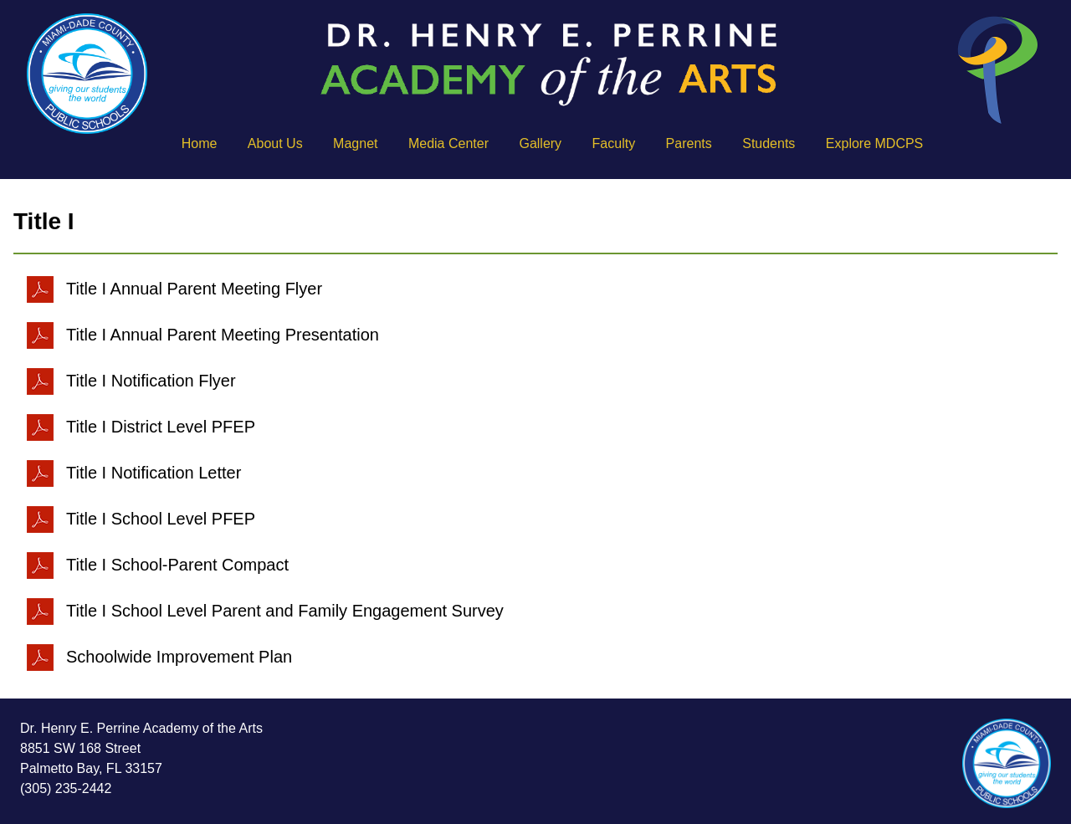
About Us (275, 143)
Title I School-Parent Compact (158, 564)
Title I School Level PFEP (141, 518)
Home (200, 143)
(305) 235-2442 (65, 788)
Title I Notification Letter (134, 472)
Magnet (355, 143)
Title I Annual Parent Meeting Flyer (174, 288)
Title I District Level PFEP (141, 426)
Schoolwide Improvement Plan (159, 656)
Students (768, 143)
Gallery (540, 143)
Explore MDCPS (874, 143)
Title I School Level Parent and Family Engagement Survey (265, 610)
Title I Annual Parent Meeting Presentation (203, 334)
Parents (689, 143)
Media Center (448, 143)
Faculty (614, 143)
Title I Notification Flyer (131, 380)
